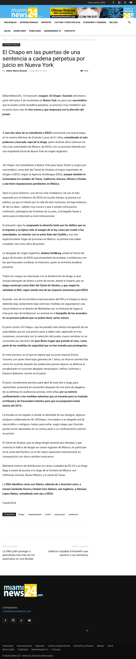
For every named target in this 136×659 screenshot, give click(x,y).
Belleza (113, 22)
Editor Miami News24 (17, 70)
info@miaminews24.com (16, 611)
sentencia (73, 514)
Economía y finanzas (94, 22)
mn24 (47, 514)
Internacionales (29, 22)
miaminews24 (34, 514)
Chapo (21, 514)
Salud (7, 30)
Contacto (69, 30)
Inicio (5, 39)
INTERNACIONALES (20, 39)
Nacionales (10, 22)
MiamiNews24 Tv (52, 30)
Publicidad (35, 30)
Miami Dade (20, 30)
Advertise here (94, 630)
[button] (129, 22)
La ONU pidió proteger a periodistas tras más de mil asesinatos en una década (18, 555)
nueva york (59, 514)
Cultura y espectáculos (67, 22)
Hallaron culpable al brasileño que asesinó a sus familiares (68, 553)
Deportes (46, 22)
